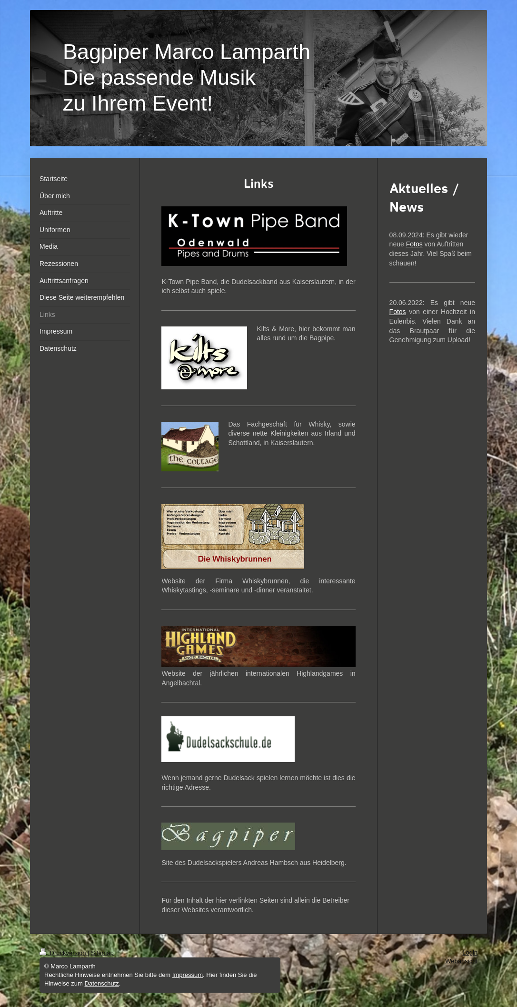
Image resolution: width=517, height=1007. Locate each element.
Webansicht (461, 961)
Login (469, 952)
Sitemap (102, 952)
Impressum (187, 974)
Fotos (414, 244)
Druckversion (64, 952)
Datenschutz (102, 983)
